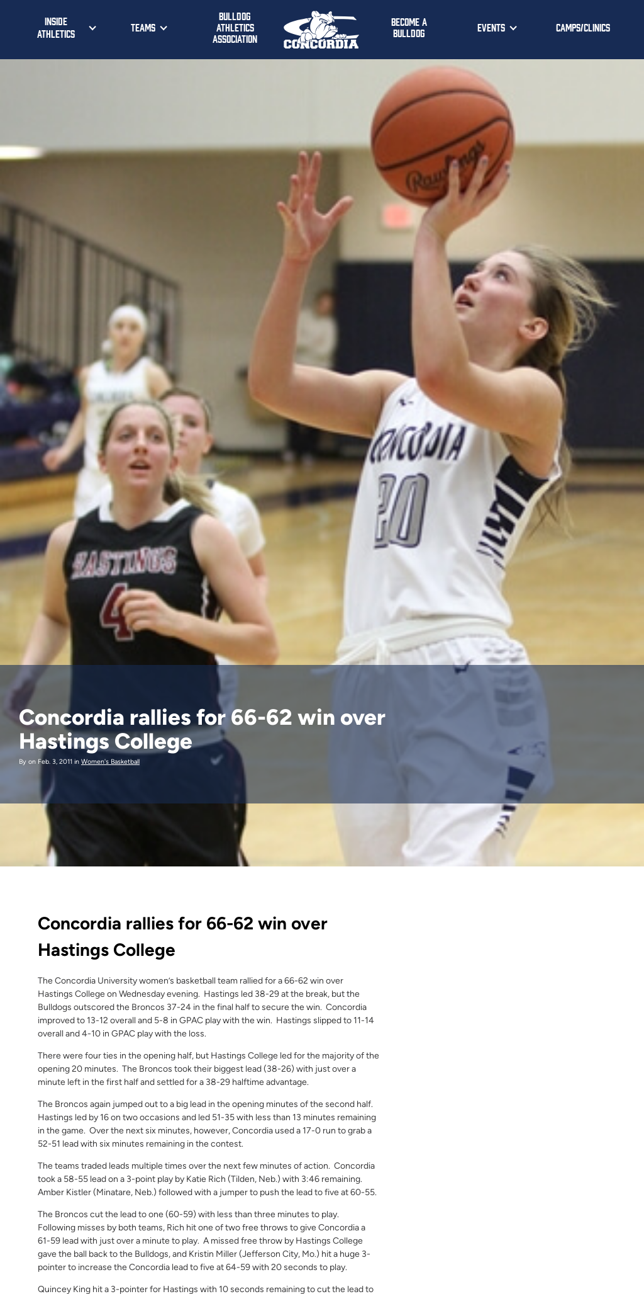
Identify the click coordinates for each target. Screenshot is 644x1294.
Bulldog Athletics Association (235, 27)
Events (491, 27)
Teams (143, 27)
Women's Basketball (110, 762)
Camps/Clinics (583, 27)
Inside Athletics (56, 27)
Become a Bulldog (409, 27)
